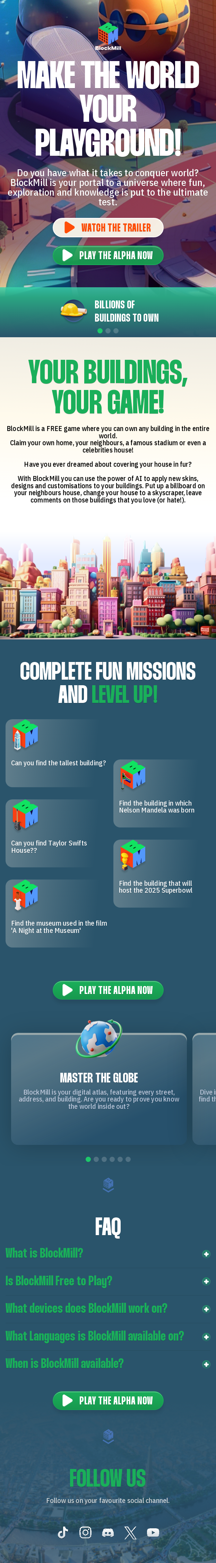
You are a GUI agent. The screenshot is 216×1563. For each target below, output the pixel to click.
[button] (108, 1254)
